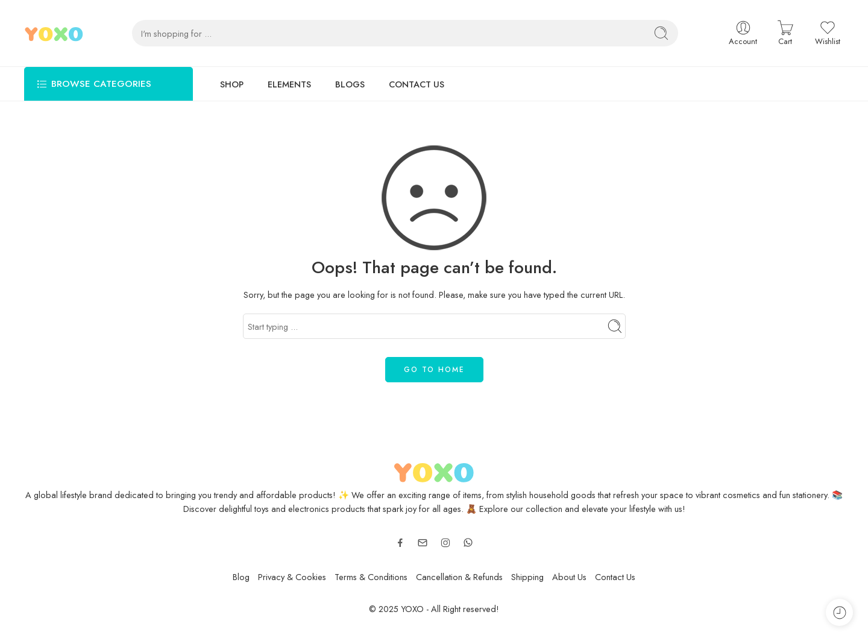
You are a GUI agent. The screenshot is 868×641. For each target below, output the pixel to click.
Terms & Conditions (371, 576)
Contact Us (615, 576)
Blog (241, 576)
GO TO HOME (434, 369)
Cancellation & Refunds (459, 576)
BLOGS (350, 84)
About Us (569, 576)
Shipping (527, 576)
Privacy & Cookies (292, 576)
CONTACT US (416, 84)
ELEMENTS (289, 84)
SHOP (232, 84)
